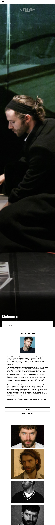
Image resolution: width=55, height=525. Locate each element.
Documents (27, 413)
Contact (27, 409)
